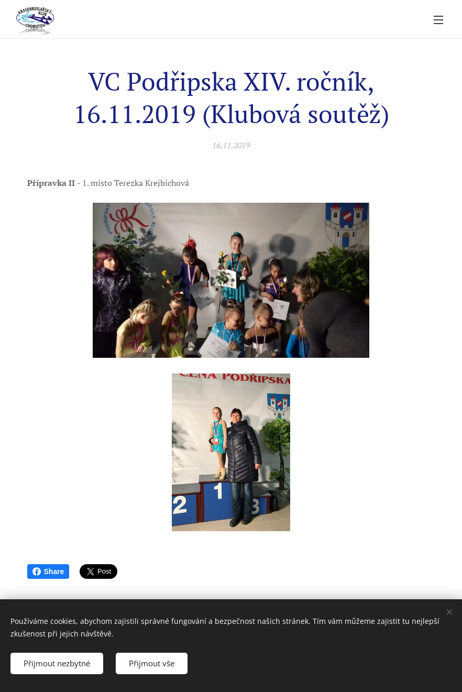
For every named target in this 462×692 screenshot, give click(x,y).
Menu (438, 19)
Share (48, 571)
